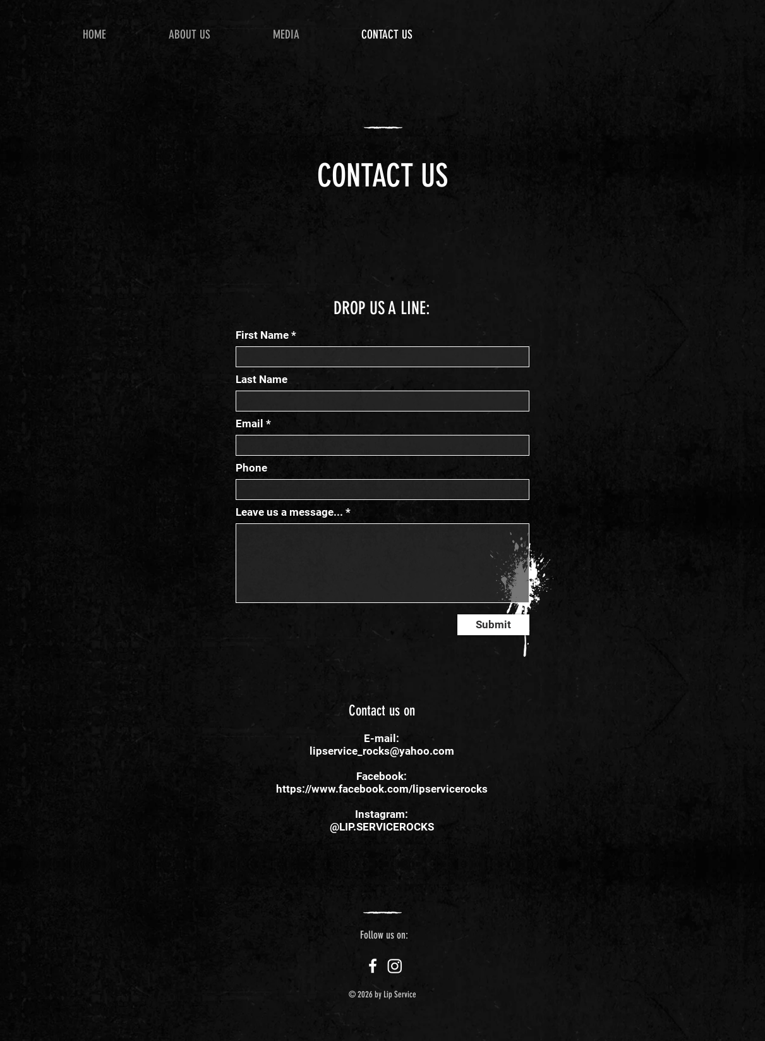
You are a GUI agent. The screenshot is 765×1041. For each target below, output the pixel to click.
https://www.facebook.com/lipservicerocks (382, 788)
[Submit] (493, 624)
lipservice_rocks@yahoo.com (382, 751)
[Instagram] (394, 965)
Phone (251, 468)
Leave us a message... (289, 512)
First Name (262, 335)
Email (249, 423)
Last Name (261, 379)
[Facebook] (372, 965)
